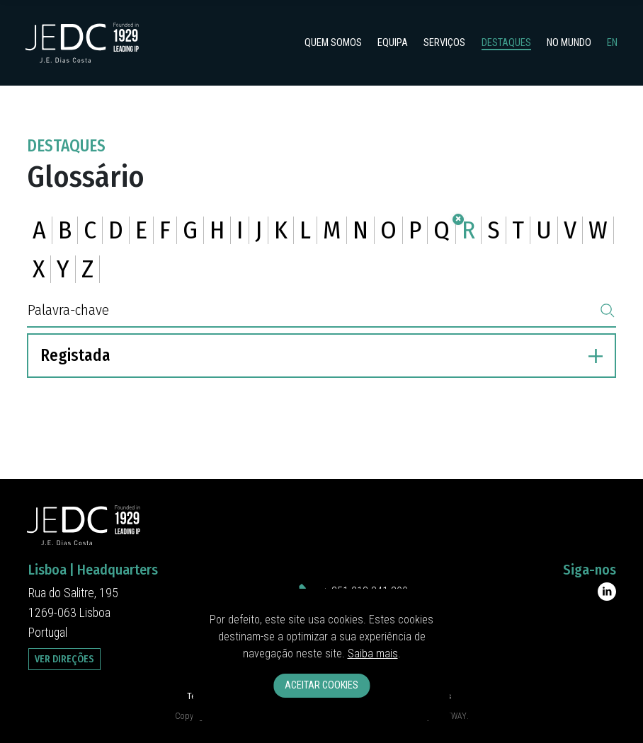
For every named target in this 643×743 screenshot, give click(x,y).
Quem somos (333, 43)
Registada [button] (321, 355)
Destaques (506, 43)
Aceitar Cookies (321, 685)
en (612, 43)
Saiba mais (373, 653)
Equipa (392, 43)
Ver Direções (64, 659)
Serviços (444, 43)
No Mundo (569, 43)
